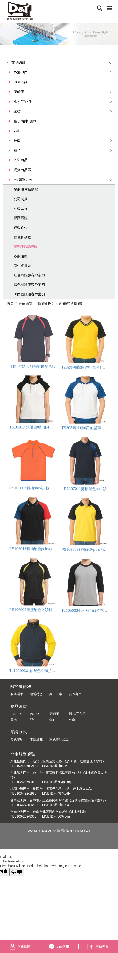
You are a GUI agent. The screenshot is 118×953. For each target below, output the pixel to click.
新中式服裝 (22, 266)
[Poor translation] (16, 872)
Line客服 (59, 946)
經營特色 (36, 694)
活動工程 (21, 208)
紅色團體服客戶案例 (29, 275)
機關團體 (21, 218)
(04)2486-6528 (27, 805)
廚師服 (19, 92)
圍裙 (17, 111)
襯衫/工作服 (23, 102)
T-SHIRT (20, 72)
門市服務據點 (22, 754)
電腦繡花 (36, 739)
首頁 (10, 303)
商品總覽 (18, 63)
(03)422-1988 (27, 793)
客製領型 (21, 256)
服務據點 (20, 946)
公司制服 (21, 199)
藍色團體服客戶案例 (29, 285)
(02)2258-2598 (27, 766)
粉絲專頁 (97, 946)
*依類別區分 (23, 179)
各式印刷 (16, 739)
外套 (17, 141)
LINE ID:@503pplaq (56, 782)
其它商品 (21, 160)
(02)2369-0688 (27, 782)
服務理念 (16, 694)
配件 (33, 720)
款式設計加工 (59, 739)
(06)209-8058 (27, 816)
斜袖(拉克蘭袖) (25, 246)
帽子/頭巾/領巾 (25, 121)
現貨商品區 (22, 170)
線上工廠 (55, 694)
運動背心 (21, 227)
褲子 (17, 150)
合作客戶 (75, 694)
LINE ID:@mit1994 (55, 805)
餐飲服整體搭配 (26, 189)
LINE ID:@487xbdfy (56, 793)
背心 (17, 131)
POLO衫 (20, 82)
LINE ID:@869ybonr (56, 816)
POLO (34, 714)
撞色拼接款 (22, 237)
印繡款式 (18, 732)
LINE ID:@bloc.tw (54, 766)
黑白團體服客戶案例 (29, 294)
